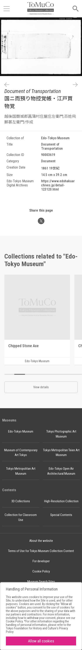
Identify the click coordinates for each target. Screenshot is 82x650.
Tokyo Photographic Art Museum (61, 433)
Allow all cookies (41, 641)
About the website (41, 541)
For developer (41, 561)
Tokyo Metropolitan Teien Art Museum (61, 452)
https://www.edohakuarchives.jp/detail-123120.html (58, 185)
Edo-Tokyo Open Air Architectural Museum (61, 471)
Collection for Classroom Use (21, 517)
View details (41, 387)
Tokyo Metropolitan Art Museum (20, 471)
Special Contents (61, 515)
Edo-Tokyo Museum (20, 431)
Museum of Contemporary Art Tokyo (20, 452)
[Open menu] (6, 9)
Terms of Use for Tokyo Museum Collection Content (41, 551)
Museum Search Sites (41, 582)
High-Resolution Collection (61, 501)
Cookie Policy (41, 571)
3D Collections (20, 501)
